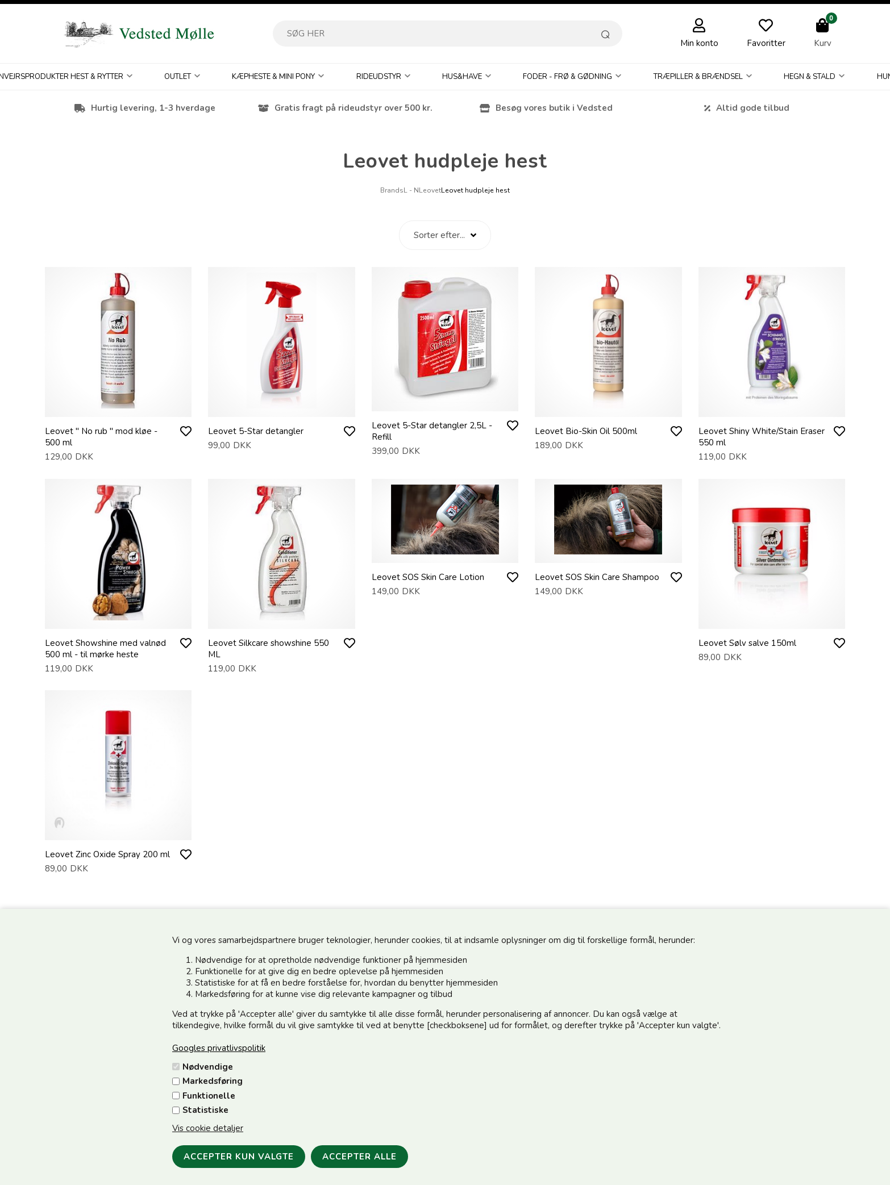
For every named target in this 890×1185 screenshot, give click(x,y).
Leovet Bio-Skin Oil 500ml (586, 431)
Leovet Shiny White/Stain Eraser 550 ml (761, 436)
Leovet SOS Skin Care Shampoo (597, 577)
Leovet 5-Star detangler (255, 431)
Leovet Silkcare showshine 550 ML (268, 648)
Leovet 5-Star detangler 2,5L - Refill (432, 431)
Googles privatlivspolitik (218, 1048)
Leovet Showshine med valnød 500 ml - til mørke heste (105, 648)
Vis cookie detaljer (207, 1128)
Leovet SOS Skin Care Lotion (428, 577)
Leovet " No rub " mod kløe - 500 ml (101, 436)
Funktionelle (208, 1095)
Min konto (699, 43)
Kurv (822, 43)
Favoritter (766, 43)
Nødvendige (207, 1067)
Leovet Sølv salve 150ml (747, 643)
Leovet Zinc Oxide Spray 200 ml (107, 854)
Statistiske (205, 1110)
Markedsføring (212, 1081)
